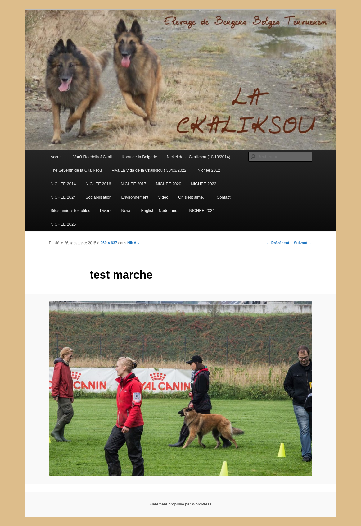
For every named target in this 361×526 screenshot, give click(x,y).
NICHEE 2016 (98, 183)
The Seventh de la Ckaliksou (76, 170)
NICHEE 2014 (63, 183)
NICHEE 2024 (63, 197)
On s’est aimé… (192, 197)
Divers (105, 210)
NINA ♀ (133, 243)
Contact (224, 197)
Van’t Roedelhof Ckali (92, 156)
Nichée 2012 (208, 170)
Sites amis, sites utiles (70, 210)
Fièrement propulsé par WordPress (181, 504)
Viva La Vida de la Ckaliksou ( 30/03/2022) (150, 170)
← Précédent (277, 243)
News (126, 210)
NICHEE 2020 (168, 183)
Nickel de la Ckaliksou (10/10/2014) (198, 156)
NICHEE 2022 (203, 183)
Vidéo (163, 197)
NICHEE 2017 (133, 183)
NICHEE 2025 (63, 224)
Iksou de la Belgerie (139, 156)
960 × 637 (109, 243)
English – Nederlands (160, 210)
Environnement (134, 197)
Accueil (57, 156)
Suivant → (303, 243)
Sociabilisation (98, 197)
